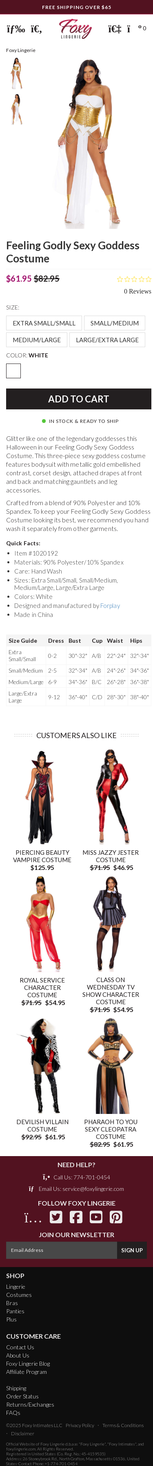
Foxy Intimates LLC (42, 1425)
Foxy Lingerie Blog (28, 1363)
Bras (12, 1302)
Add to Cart (78, 398)
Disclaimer (22, 1433)
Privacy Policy (80, 1425)
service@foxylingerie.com (93, 1188)
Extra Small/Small (44, 323)
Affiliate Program (26, 1371)
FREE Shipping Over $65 (76, 7)
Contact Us (20, 1347)
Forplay (110, 605)
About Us (17, 1355)
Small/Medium (115, 323)
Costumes (19, 1294)
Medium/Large (37, 339)
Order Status (22, 1396)
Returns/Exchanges (30, 1404)
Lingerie (15, 1286)
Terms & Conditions (123, 1425)
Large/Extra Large (107, 339)
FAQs (13, 1412)
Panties (15, 1311)
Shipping (16, 1388)
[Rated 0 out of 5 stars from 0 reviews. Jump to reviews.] (134, 285)
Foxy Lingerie (52, 1443)
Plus (11, 1319)
